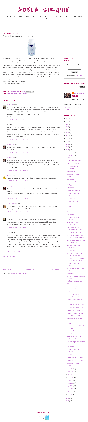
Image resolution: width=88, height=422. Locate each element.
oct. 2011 (70, 369)
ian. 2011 (70, 394)
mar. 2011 (71, 389)
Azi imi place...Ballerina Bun (75, 307)
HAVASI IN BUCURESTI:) (75, 304)
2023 (67, 127)
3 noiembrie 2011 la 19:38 (17, 212)
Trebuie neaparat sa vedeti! (75, 281)
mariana (9, 217)
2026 (67, 118)
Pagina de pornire (31, 269)
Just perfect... (71, 171)
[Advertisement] (44, 26)
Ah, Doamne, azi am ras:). (74, 232)
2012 (67, 147)
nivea (25, 94)
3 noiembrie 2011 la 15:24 (17, 139)
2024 (67, 124)
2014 (67, 141)
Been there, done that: (73, 163)
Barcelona (70, 157)
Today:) (69, 184)
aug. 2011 (71, 374)
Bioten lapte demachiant (74, 284)
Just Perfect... (71, 292)
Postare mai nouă (7, 269)
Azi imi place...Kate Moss (74, 209)
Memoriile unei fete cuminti (75, 360)
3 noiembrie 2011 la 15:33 (17, 170)
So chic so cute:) (72, 212)
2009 (67, 401)
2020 (67, 135)
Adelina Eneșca (11, 203)
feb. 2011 (70, 391)
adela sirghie (10, 144)
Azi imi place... (71, 179)
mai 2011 (70, 383)
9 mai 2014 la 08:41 (14, 251)
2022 (67, 130)
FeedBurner (78, 75)
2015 (67, 138)
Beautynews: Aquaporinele (75, 310)
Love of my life (71, 182)
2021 (67, 132)
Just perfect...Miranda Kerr (75, 318)
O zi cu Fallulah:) (72, 331)
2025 (67, 121)
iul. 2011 (70, 377)
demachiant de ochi (15, 94)
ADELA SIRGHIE (44, 10)
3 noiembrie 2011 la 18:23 (17, 181)
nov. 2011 (71, 155)
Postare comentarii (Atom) (19, 273)
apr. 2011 (70, 386)
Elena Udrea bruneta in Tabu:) (76, 357)
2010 (67, 398)
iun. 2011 (70, 380)
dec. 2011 (71, 152)
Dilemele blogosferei (73, 201)
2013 (67, 144)
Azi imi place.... (72, 214)
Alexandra (10, 104)
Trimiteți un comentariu (9, 256)
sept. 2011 (71, 371)
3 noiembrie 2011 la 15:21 (17, 119)
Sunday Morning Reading (74, 160)
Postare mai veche (55, 269)
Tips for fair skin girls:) (74, 190)
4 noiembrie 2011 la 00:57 (17, 227)
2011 (67, 150)
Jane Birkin (70, 273)
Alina (8, 175)
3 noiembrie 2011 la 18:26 (17, 198)
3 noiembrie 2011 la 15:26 (17, 152)
